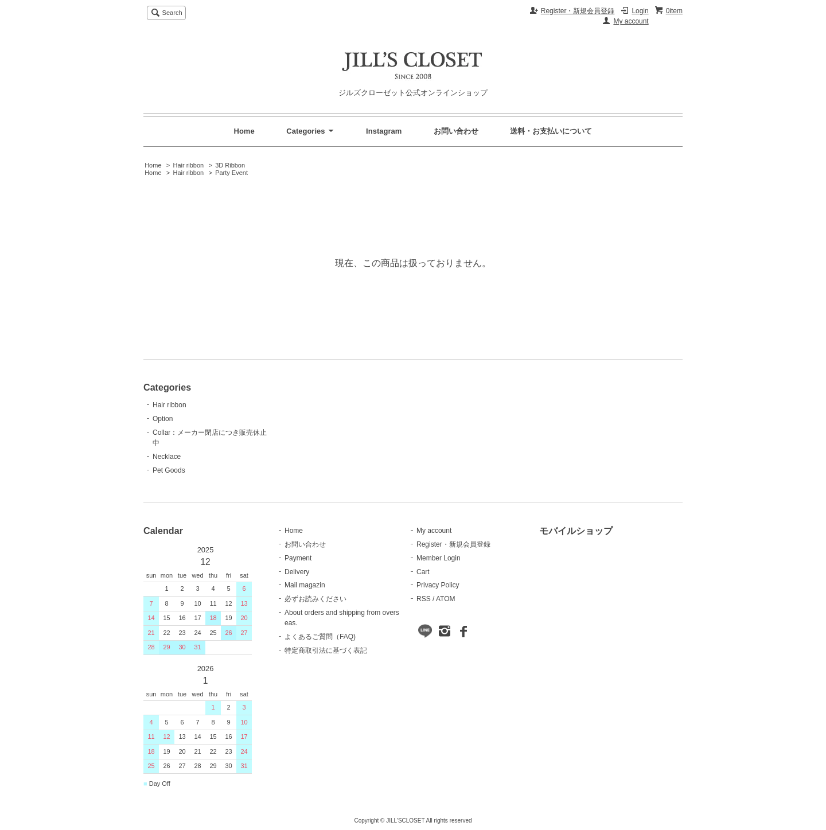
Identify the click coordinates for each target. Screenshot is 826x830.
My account (630, 21)
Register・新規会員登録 (578, 11)
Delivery (297, 572)
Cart (423, 572)
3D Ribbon (230, 165)
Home (244, 131)
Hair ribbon (188, 165)
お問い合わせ (456, 131)
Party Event (231, 172)
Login (640, 11)
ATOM (445, 599)
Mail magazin (305, 585)
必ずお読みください (315, 599)
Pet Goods (169, 470)
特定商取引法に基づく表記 (326, 650)
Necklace (167, 457)
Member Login (438, 558)
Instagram (384, 131)
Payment (298, 558)
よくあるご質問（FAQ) (320, 637)
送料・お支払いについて (551, 131)
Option (163, 419)
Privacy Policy (437, 585)
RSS (423, 599)
